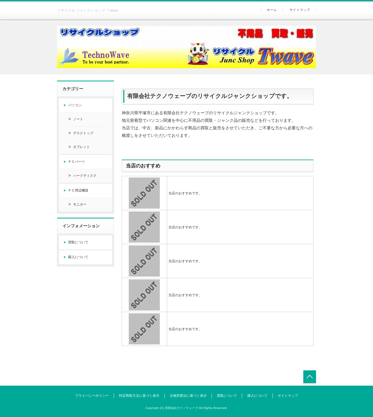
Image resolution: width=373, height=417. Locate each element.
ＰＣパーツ (76, 162)
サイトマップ (300, 10)
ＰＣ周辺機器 (78, 190)
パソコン (75, 105)
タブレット (81, 147)
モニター (80, 204)
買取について (78, 242)
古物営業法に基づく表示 (188, 396)
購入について (78, 257)
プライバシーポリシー (92, 396)
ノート (78, 119)
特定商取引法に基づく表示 (139, 396)
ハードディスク (85, 176)
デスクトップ (83, 133)
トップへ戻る (309, 376)
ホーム (272, 10)
